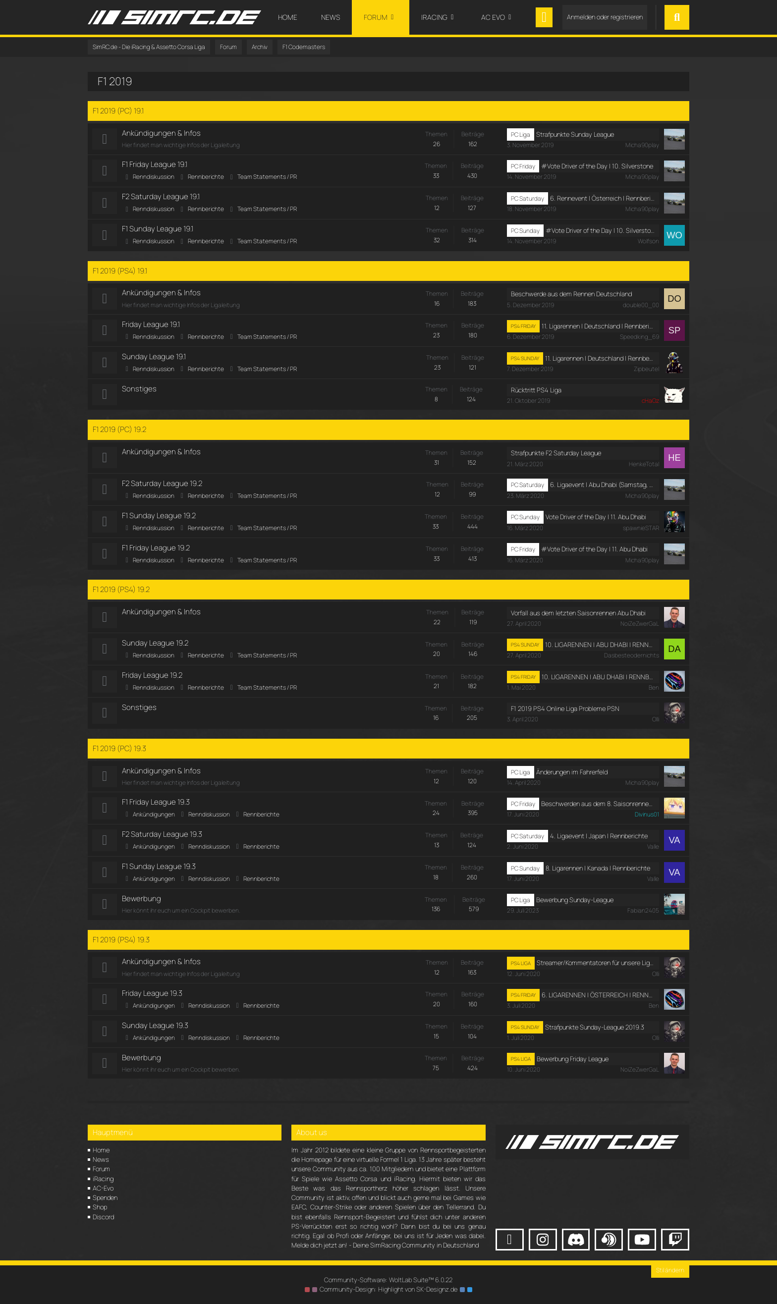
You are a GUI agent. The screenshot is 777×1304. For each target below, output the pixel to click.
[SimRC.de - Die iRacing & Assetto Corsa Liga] (174, 17)
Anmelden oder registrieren (605, 16)
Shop (100, 1206)
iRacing (103, 1178)
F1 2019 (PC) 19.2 (119, 432)
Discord (103, 1216)
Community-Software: (388, 1279)
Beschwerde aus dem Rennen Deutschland (571, 295)
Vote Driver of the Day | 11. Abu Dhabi (596, 519)
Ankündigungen (154, 819)
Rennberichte (206, 177)
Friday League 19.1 (151, 326)
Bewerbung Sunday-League (574, 905)
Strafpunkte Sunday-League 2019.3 (594, 1033)
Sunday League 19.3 (155, 1032)
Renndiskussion (154, 177)
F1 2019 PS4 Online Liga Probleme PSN (565, 712)
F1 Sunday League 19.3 (159, 872)
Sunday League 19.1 (154, 358)
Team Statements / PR (267, 177)
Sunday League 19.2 (155, 647)
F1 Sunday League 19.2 (159, 518)
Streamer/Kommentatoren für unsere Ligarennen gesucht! (596, 968)
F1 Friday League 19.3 (156, 807)
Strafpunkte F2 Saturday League (556, 455)
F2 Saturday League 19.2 (162, 486)
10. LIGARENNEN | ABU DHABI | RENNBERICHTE (600, 648)
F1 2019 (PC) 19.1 (118, 111)
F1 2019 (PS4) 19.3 (121, 945)
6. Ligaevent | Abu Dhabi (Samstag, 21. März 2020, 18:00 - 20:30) (602, 487)
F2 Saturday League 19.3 (162, 839)
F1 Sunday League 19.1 (158, 229)
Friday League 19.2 (152, 679)
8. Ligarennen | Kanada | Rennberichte (598, 873)
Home (101, 1149)
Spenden (105, 1197)
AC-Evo (103, 1188)
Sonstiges (139, 390)
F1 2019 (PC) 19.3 (119, 753)
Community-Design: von (388, 1289)
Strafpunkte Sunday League (575, 134)
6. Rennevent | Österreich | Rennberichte (602, 199)
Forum (101, 1168)
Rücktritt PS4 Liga (536, 391)
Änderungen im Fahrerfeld (572, 776)
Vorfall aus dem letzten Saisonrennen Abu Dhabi (578, 616)
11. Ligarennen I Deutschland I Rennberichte (598, 327)
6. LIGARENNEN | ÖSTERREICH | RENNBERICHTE (598, 1000)
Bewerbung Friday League (573, 1065)
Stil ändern (670, 1270)
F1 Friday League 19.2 (156, 550)
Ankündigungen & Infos (161, 133)
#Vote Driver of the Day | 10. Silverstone (597, 166)
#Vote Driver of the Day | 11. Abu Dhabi (594, 552)
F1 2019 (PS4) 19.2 (121, 592)
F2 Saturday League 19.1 (161, 197)
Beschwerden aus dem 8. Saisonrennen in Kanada (598, 808)
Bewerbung (142, 904)
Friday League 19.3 (152, 999)
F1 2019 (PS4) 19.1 (120, 272)
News (101, 1159)
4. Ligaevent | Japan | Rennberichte (599, 840)
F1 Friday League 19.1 (155, 165)
